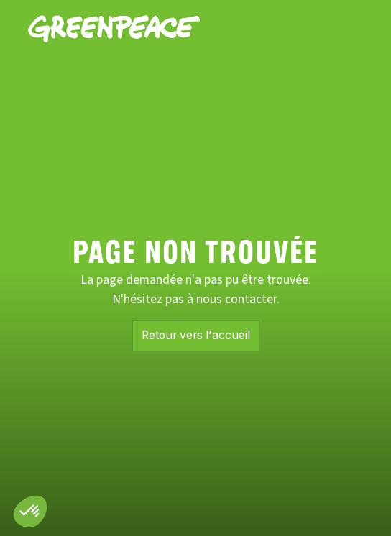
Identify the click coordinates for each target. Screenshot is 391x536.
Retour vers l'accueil (196, 335)
